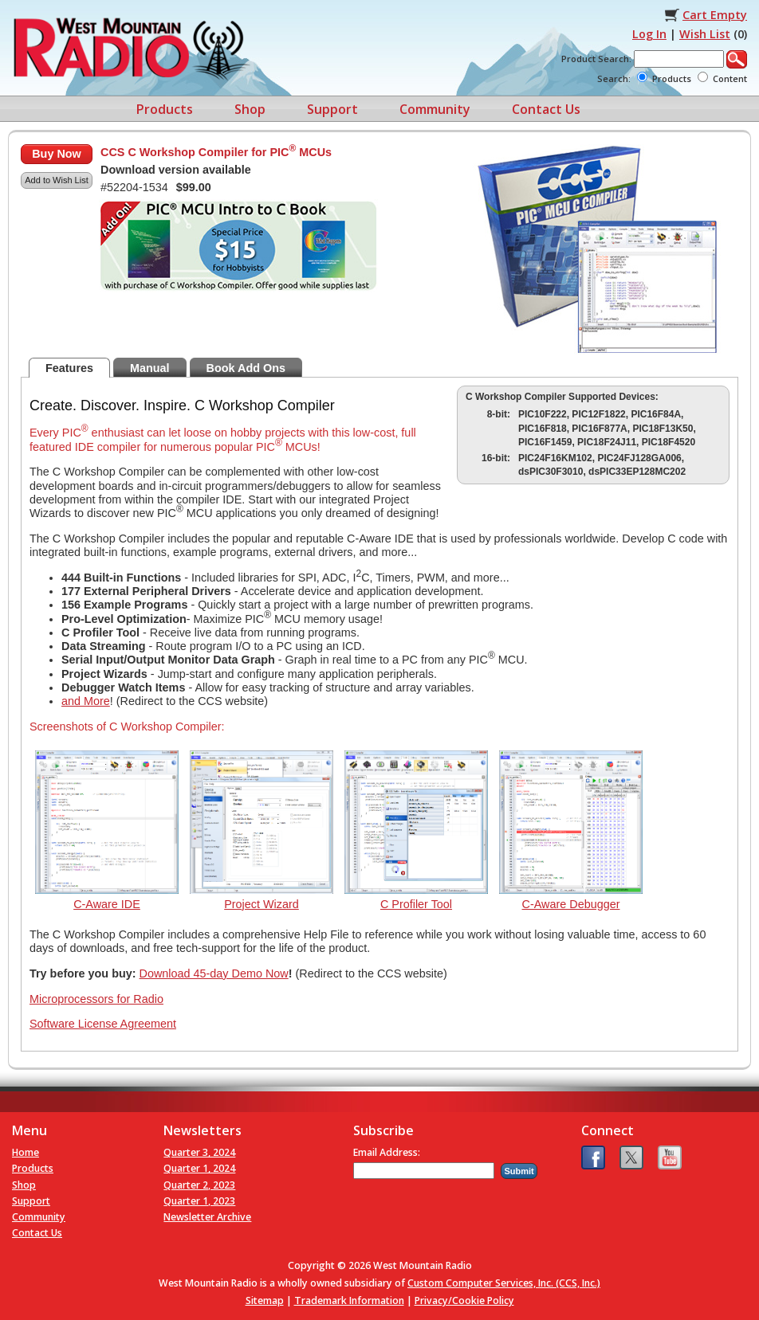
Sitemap (265, 1300)
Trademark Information (349, 1300)
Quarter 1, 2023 (199, 1201)
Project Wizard (261, 904)
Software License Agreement (102, 1023)
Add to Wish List (56, 180)
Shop (249, 109)
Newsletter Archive (207, 1217)
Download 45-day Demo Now (214, 973)
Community (434, 109)
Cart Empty (714, 14)
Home (25, 1152)
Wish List (704, 33)
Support (332, 109)
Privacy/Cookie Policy (464, 1300)
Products (164, 109)
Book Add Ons (245, 368)
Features (69, 368)
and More (85, 701)
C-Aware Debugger (571, 904)
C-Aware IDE (106, 904)
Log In (649, 33)
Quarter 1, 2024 (199, 1168)
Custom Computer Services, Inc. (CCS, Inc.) (503, 1283)
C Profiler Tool (416, 904)
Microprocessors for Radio (96, 999)
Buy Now (56, 153)
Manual (150, 368)
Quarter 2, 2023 (199, 1185)
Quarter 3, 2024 (199, 1152)
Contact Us (546, 109)
